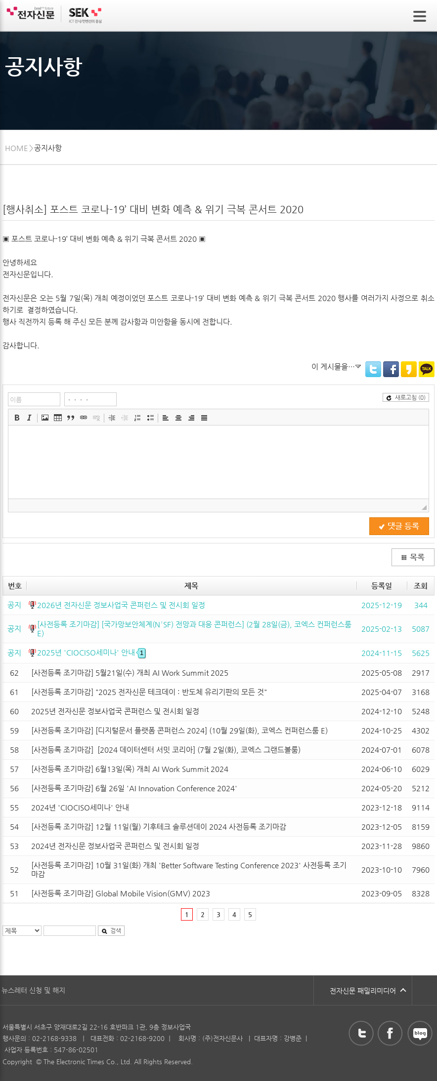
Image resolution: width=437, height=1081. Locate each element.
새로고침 (406, 397)
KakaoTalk (427, 369)
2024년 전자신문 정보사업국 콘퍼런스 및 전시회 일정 (115, 846)
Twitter (373, 369)
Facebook (391, 369)
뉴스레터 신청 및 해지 (33, 990)
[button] (16, 418)
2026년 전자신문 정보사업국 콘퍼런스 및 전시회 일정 (121, 605)
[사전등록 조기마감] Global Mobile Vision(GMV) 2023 (120, 893)
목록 (413, 557)
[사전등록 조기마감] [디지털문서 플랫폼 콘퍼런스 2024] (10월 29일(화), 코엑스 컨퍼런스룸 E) (179, 730)
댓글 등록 (399, 526)
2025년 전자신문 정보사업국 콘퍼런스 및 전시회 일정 (115, 711)
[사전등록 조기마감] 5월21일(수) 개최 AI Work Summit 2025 (129, 672)
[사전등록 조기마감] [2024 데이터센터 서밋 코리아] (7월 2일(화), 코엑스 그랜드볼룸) (166, 749)
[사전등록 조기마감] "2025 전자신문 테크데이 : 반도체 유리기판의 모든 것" (149, 692)
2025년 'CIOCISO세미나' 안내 (91, 652)
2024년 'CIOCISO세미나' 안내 (80, 807)
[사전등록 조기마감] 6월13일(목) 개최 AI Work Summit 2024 (129, 769)
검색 (111, 930)
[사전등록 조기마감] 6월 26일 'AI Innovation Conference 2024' (134, 788)
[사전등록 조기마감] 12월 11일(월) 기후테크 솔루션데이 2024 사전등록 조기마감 (158, 826)
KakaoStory (409, 369)
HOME (16, 148)
